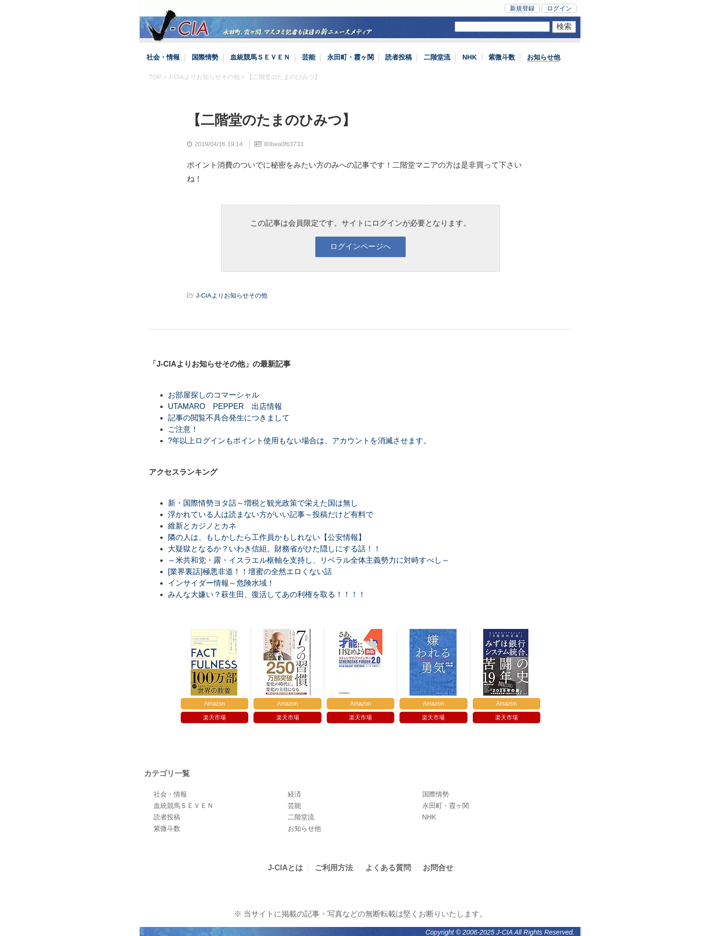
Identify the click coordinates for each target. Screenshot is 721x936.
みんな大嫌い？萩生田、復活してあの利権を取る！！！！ (267, 594)
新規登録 (522, 8)
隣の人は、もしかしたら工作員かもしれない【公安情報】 (267, 537)
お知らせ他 (543, 57)
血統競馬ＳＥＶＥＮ (260, 57)
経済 (294, 794)
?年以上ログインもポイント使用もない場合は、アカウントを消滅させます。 (299, 441)
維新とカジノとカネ (202, 526)
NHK (469, 57)
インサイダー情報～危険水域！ (221, 583)
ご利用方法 (334, 868)
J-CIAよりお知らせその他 (204, 76)
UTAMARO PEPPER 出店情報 (225, 406)
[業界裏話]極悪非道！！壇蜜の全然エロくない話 (250, 572)
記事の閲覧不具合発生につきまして (229, 418)
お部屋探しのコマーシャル (213, 395)
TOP (155, 76)
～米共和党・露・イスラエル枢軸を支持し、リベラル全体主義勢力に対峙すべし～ (308, 560)
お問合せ (438, 868)
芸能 (308, 57)
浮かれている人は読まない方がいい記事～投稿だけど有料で (270, 514)
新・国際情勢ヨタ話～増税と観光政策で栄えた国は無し (263, 503)
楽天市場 (214, 717)
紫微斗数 (501, 57)
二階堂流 (437, 57)
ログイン (559, 8)
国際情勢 (205, 57)
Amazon (214, 703)
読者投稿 (398, 57)
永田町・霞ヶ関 (350, 57)
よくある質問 (388, 868)
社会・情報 (163, 57)
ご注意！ (183, 429)
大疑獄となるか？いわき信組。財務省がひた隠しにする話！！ (274, 549)
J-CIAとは (285, 868)
